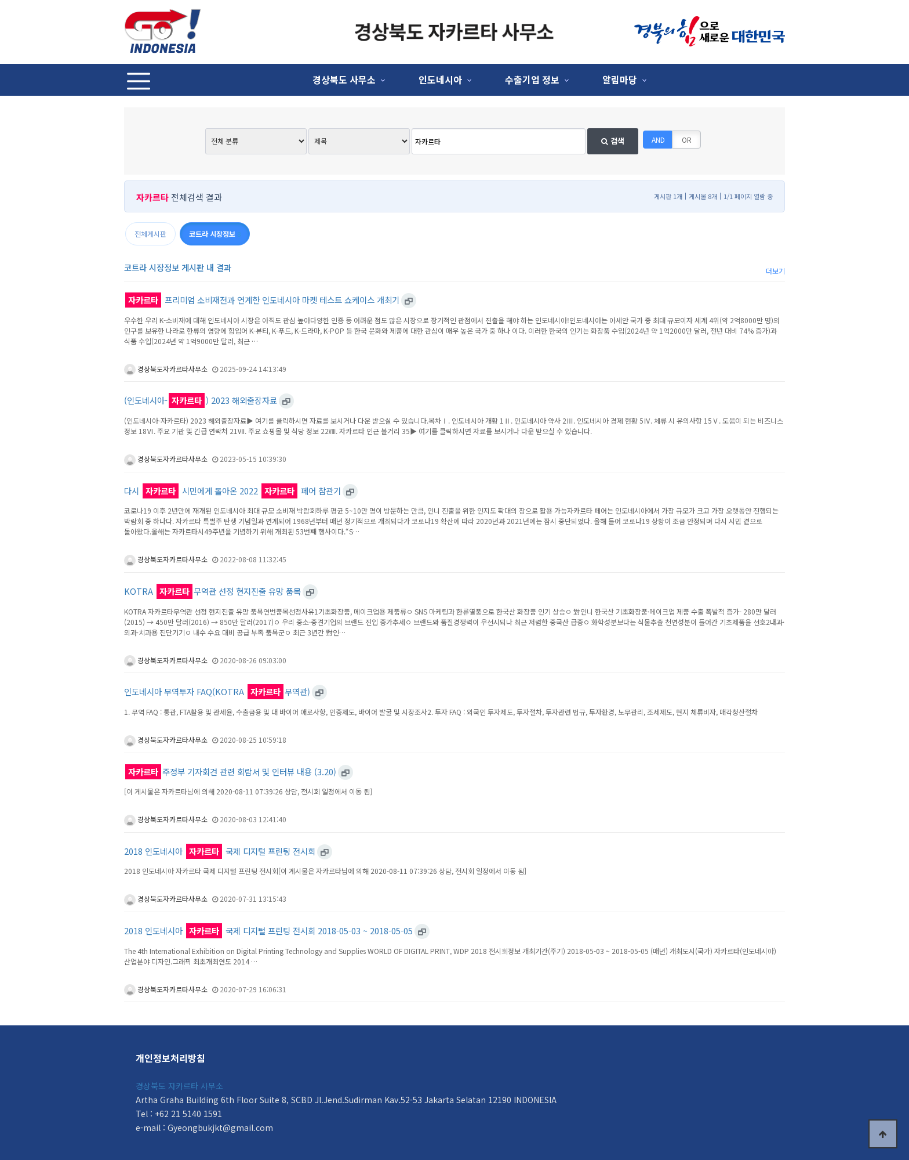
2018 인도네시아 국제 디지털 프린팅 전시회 (219, 851)
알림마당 (619, 79)
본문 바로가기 (0, 0)
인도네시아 (440, 79)
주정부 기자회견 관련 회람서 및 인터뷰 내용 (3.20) (230, 772)
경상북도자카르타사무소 (166, 369)
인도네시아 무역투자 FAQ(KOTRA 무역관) (217, 692)
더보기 (775, 271)
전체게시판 (150, 233)
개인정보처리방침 (170, 1058)
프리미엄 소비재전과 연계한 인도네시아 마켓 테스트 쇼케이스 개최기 (262, 300)
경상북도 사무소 (344, 79)
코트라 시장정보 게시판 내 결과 (177, 267)
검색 (612, 140)
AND (658, 139)
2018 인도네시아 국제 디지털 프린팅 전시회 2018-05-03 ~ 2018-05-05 (268, 931)
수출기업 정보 (532, 79)
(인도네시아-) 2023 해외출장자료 (200, 401)
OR (687, 139)
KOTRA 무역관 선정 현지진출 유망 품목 (212, 592)
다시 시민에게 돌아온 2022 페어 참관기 (232, 491)
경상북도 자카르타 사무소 (179, 1086)
